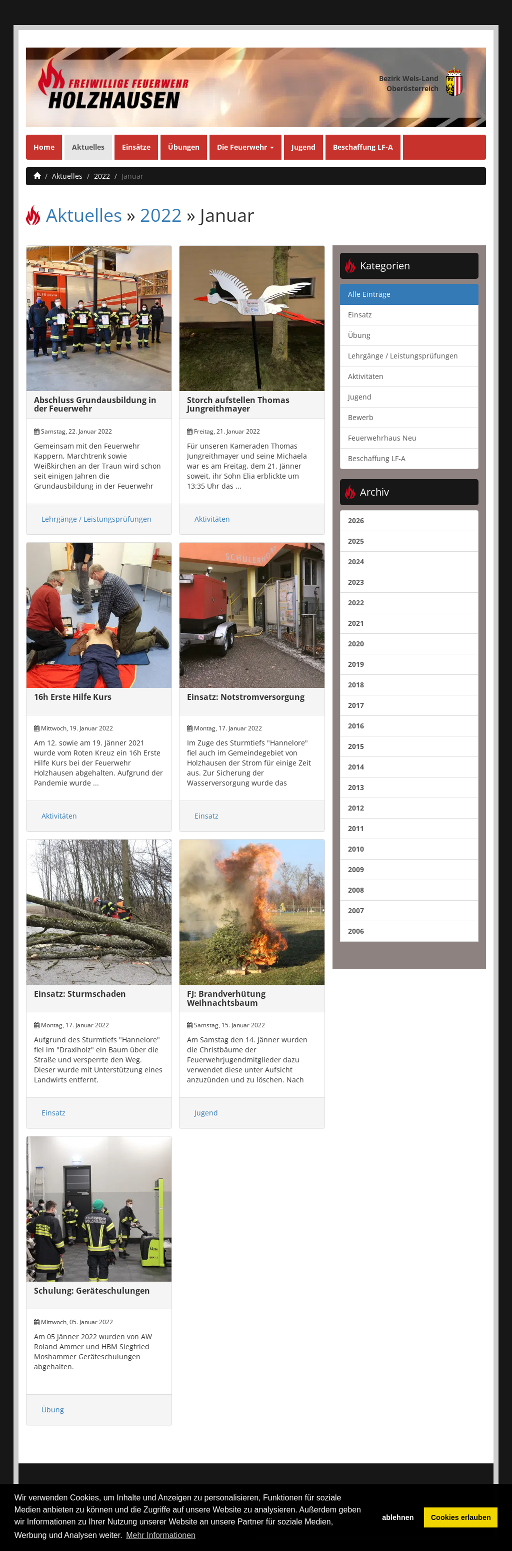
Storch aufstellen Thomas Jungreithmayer (238, 405)
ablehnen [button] (398, 1517)
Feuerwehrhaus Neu (382, 438)
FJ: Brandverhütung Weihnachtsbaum (226, 998)
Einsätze (136, 147)
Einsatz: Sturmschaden (80, 993)
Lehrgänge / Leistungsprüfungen (97, 519)
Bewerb (361, 417)
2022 (102, 176)
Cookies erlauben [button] (461, 1517)
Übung (53, 1409)
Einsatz (206, 816)
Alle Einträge (369, 294)
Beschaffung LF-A (363, 147)
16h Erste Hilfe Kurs (73, 696)
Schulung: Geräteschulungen (92, 1290)
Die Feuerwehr (245, 147)
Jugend (304, 147)
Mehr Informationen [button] (161, 1535)
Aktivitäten (212, 519)
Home (44, 147)
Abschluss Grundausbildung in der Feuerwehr (95, 405)
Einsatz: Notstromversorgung (245, 696)
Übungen (184, 147)
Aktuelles (88, 147)
